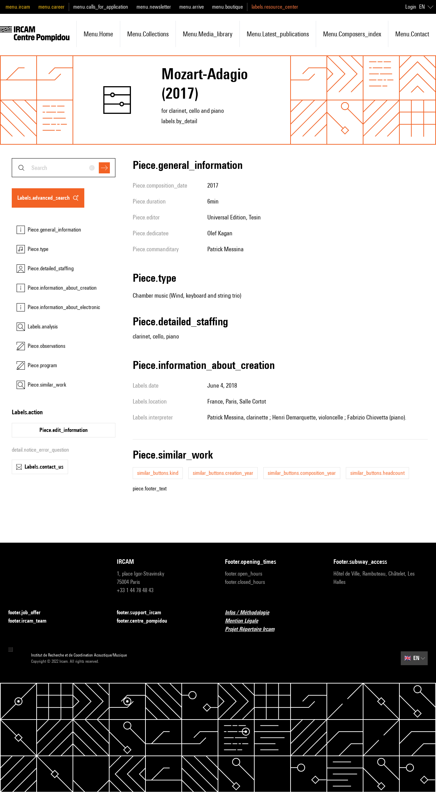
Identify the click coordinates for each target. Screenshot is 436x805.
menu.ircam (18, 6)
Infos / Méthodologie (251, 612)
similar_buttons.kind (157, 473)
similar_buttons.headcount (377, 473)
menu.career (51, 6)
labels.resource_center (275, 6)
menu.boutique (227, 6)
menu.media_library (208, 34)
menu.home (98, 34)
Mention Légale (245, 621)
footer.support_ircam (143, 612)
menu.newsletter (153, 6)
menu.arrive (191, 6)
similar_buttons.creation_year (223, 473)
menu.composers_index (352, 34)
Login (410, 6)
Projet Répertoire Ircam (254, 629)
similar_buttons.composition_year (302, 473)
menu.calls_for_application (100, 6)
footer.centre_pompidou (146, 621)
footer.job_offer (28, 612)
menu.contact (412, 34)
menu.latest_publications (278, 34)
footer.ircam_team (31, 621)
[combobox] (63, 167)
